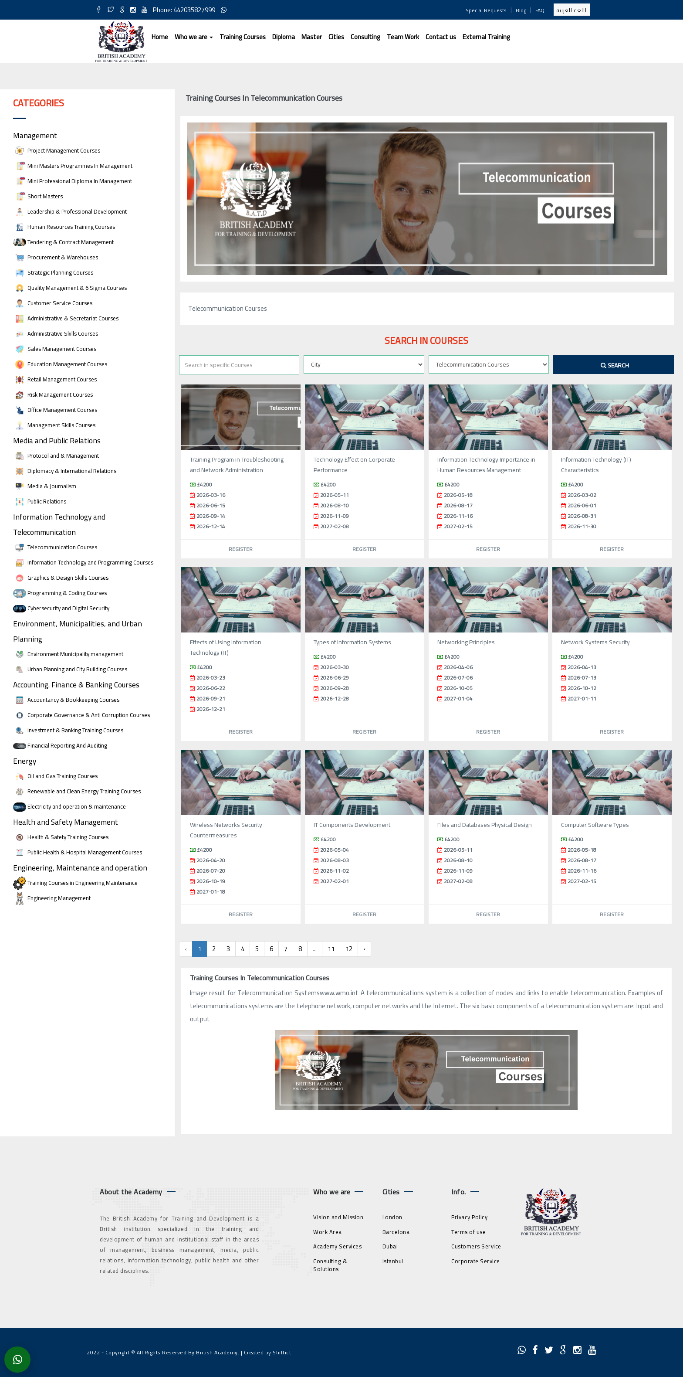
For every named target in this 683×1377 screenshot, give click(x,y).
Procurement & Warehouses (55, 257)
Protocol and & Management (56, 455)
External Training (486, 37)
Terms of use (468, 1232)
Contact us (441, 37)
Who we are (194, 37)
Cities (336, 37)
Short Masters (38, 196)
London (392, 1217)
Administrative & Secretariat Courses (65, 318)
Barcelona (396, 1232)
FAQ (539, 10)
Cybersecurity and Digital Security (61, 608)
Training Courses (243, 37)
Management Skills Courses (54, 425)
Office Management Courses (55, 410)
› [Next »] (364, 948)
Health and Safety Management (65, 822)
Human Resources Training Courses (64, 226)
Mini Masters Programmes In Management (72, 165)
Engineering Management (52, 898)
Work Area (327, 1232)
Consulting (365, 37)
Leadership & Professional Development (70, 211)
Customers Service (476, 1246)
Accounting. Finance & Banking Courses (76, 684)
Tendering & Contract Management (63, 242)
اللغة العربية (572, 10)
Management (35, 135)
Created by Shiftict (267, 1352)
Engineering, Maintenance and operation (80, 867)
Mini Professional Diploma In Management (72, 181)
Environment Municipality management (68, 654)
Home (160, 37)
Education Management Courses (60, 364)
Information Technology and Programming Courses (83, 562)
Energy (24, 761)
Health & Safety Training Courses (60, 837)
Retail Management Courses (55, 379)
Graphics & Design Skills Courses (60, 577)
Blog (521, 10)
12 (348, 948)
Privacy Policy (469, 1217)
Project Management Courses (56, 150)
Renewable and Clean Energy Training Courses (77, 791)
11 (331, 948)
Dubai (390, 1246)
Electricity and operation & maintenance (69, 806)
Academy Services (337, 1246)
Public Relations (39, 501)
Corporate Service (475, 1261)
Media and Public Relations (57, 440)
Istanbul (392, 1261)
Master (311, 37)
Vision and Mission (338, 1217)
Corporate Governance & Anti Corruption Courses (81, 715)
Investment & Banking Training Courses (68, 730)
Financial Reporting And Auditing (60, 745)
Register (241, 549)
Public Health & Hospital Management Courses (77, 852)
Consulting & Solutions (330, 1265)
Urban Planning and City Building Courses (70, 669)
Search (615, 365)
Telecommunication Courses (55, 547)
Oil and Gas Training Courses (55, 776)
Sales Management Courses (54, 348)
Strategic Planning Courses (53, 272)
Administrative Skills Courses (55, 333)
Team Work (403, 37)
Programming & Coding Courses (60, 593)
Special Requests (486, 10)
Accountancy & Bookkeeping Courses (66, 699)
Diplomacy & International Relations (64, 471)
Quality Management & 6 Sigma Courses (70, 287)
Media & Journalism (44, 486)
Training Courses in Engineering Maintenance (75, 882)
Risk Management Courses (53, 394)
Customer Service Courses (52, 303)
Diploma (283, 37)
